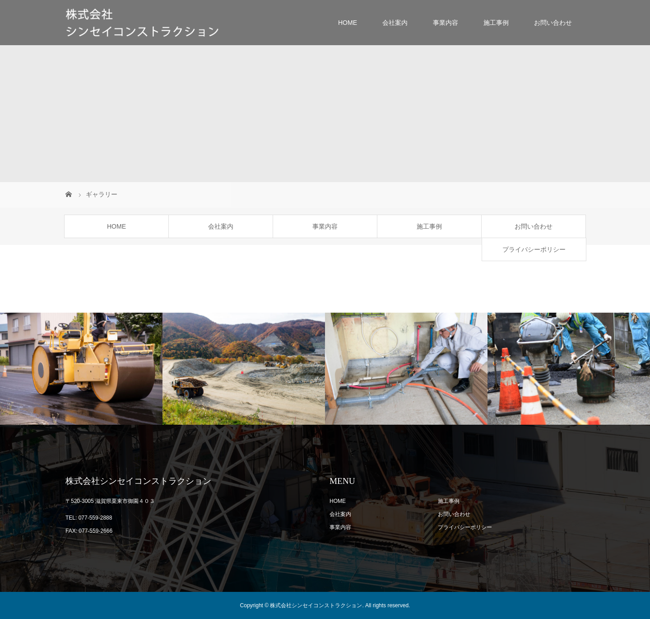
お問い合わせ (553, 22)
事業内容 (445, 22)
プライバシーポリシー (534, 249)
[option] (81, 369)
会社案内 (395, 22)
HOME (347, 22)
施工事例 (496, 22)
